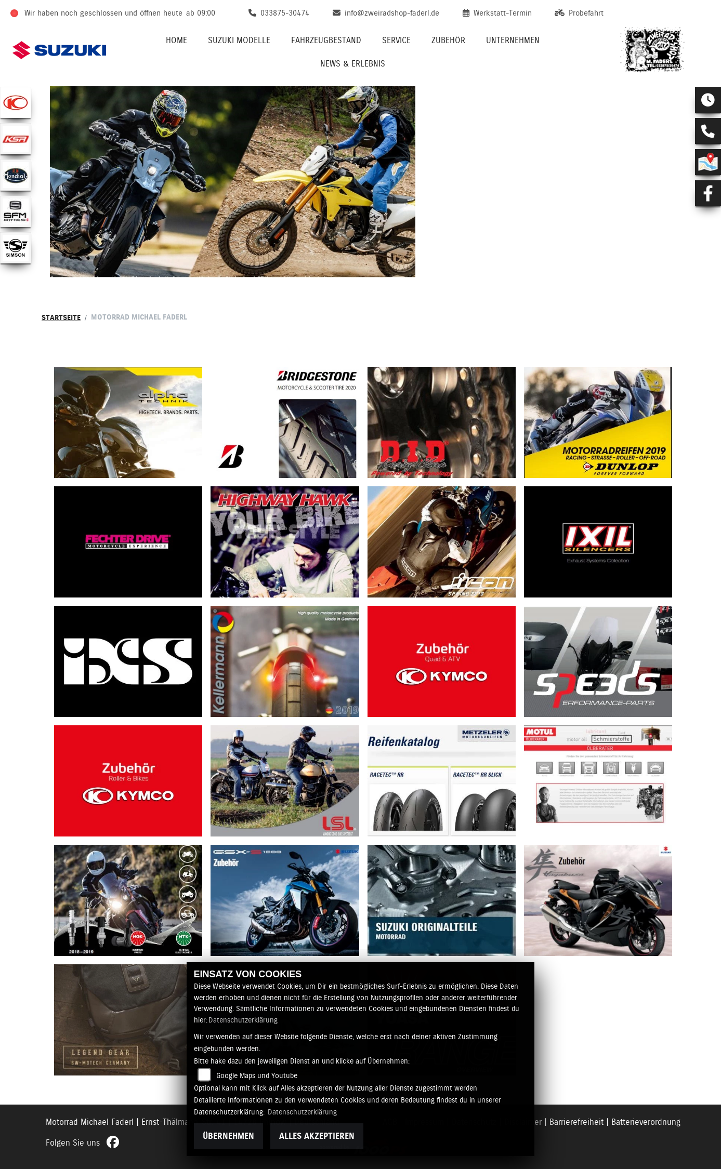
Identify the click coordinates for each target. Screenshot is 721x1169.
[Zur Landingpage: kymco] (15, 102)
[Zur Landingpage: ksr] (15, 138)
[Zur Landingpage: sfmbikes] (15, 211)
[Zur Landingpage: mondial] (15, 175)
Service (396, 40)
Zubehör (448, 40)
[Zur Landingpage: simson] (15, 247)
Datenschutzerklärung (243, 1020)
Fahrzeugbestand (326, 40)
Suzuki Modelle (239, 40)
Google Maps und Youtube (256, 1075)
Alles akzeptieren (317, 1136)
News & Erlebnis (352, 64)
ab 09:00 (200, 13)
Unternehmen (513, 40)
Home (176, 40)
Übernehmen (228, 1136)
